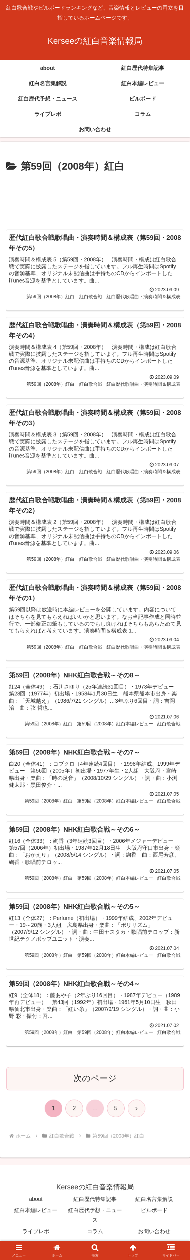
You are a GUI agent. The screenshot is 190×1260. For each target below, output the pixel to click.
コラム (95, 1235)
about (35, 1203)
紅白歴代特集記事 (95, 1203)
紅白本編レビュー (35, 1214)
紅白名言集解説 (154, 1203)
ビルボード (154, 1214)
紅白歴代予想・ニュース (95, 1219)
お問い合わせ (154, 1235)
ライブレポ (35, 1235)
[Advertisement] (95, 198)
